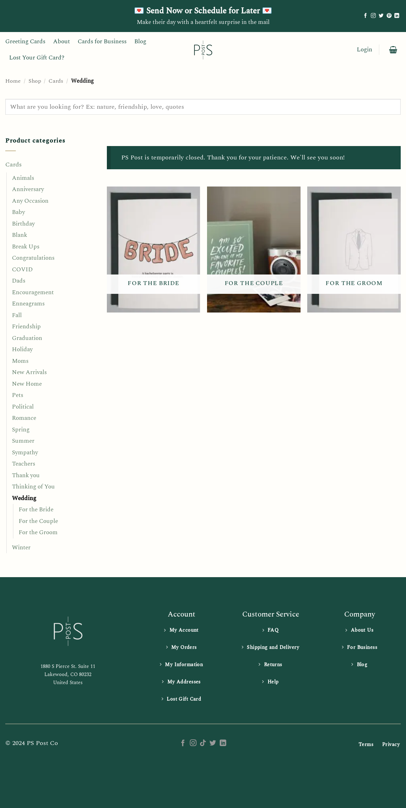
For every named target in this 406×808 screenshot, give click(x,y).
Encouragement (33, 292)
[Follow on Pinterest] (389, 16)
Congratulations (33, 258)
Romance (24, 418)
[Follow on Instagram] (373, 16)
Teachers (23, 463)
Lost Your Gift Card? (36, 57)
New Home (27, 384)
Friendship (26, 326)
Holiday (22, 349)
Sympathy (25, 452)
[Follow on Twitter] (381, 16)
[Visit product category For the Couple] (254, 250)
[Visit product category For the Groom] (354, 250)
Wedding (24, 498)
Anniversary (28, 189)
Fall (17, 315)
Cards (56, 81)
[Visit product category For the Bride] (153, 250)
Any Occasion (30, 201)
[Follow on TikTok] (203, 743)
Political (23, 406)
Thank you (26, 475)
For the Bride (36, 509)
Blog (140, 41)
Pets (17, 395)
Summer (23, 441)
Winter (21, 547)
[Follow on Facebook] (365, 16)
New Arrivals (29, 372)
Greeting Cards (25, 41)
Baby (18, 212)
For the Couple (38, 521)
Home (13, 81)
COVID (22, 269)
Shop (34, 81)
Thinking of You (33, 486)
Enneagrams (28, 303)
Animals (23, 178)
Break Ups (25, 246)
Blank (19, 235)
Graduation (27, 338)
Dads (18, 280)
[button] (364, 50)
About (61, 41)
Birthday (23, 223)
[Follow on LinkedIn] (396, 16)
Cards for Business (102, 41)
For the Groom (38, 532)
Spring (21, 429)
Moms (20, 361)
